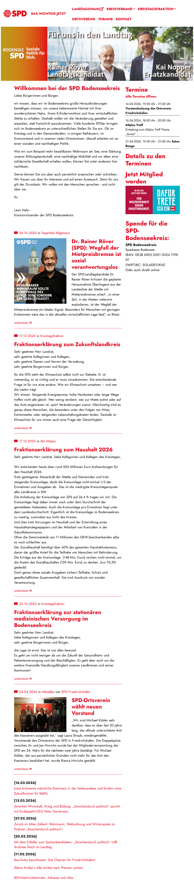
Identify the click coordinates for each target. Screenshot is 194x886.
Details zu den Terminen (145, 160)
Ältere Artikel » (25, 867)
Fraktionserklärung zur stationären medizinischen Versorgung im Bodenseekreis (57, 618)
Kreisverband (119, 8)
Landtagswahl (88, 8)
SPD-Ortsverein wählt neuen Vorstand (91, 706)
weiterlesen (23, 323)
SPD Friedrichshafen (75, 691)
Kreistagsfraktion (155, 8)
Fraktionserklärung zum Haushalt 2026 (63, 449)
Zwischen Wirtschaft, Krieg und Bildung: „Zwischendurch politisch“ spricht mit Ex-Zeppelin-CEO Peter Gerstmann (67, 809)
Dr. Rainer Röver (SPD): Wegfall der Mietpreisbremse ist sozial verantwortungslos (96, 254)
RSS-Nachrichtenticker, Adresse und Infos (43, 877)
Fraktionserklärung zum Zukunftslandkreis (67, 344)
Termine (105, 19)
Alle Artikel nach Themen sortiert (60, 867)
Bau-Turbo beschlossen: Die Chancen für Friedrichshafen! (54, 859)
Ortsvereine (83, 19)
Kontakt (124, 19)
